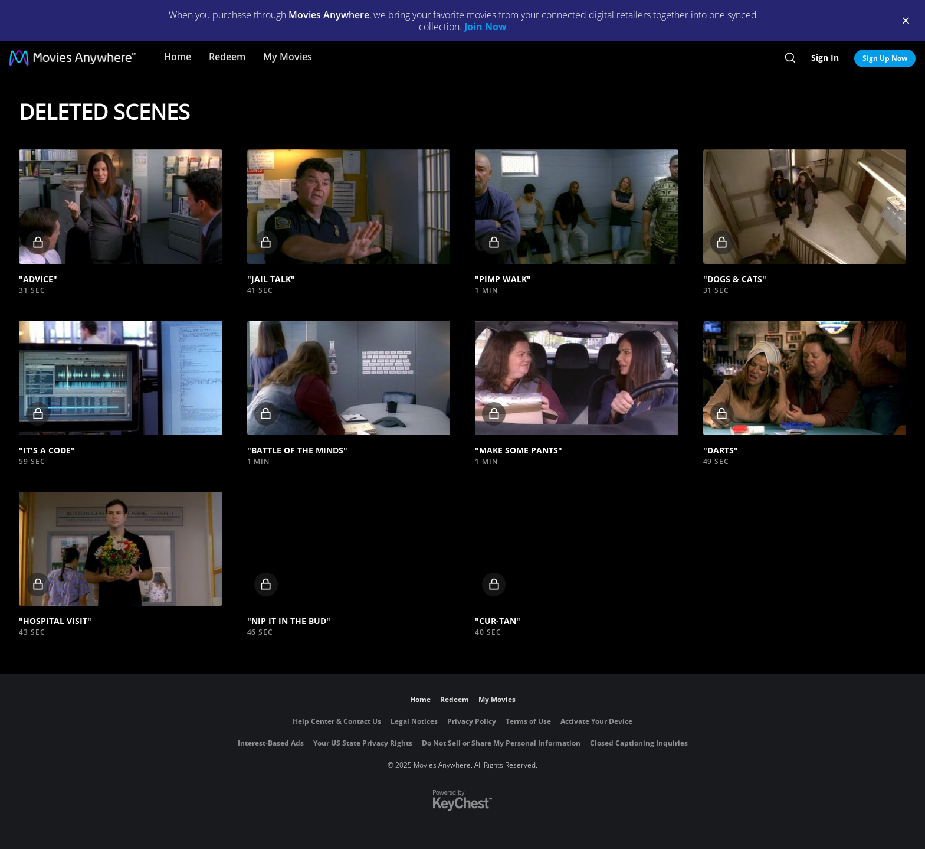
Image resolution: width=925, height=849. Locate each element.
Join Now (485, 26)
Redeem (227, 56)
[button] (120, 206)
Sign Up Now (884, 58)
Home (177, 56)
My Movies (287, 56)
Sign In (825, 57)
